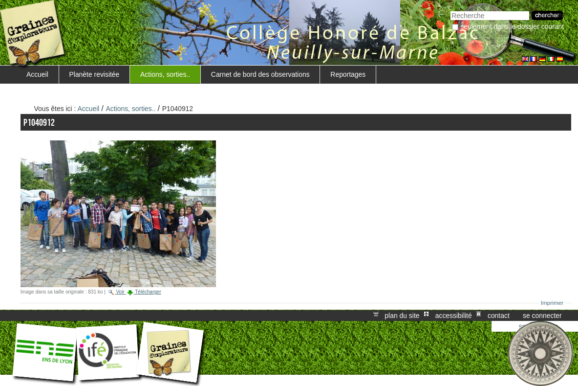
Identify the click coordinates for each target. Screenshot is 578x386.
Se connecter (542, 315)
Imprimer (552, 302)
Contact (499, 315)
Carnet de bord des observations (260, 74)
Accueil (37, 74)
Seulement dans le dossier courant (512, 26)
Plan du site (402, 315)
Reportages (347, 74)
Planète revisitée (94, 74)
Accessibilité (453, 315)
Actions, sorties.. (165, 74)
